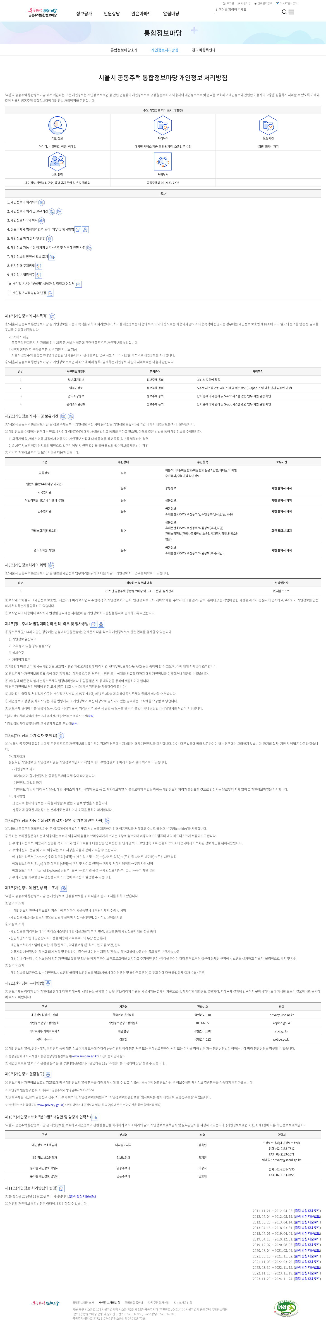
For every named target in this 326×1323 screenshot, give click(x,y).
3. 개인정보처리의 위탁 (22, 220)
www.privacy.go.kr (50, 1104)
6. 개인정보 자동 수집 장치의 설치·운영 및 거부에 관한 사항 (46, 247)
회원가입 (244, 3)
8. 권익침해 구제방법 (21, 265)
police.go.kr (281, 1039)
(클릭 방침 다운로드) (82, 1196)
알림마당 (171, 13)
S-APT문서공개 (287, 3)
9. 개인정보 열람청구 (21, 274)
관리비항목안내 (134, 1302)
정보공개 (84, 13)
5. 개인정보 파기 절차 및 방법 (26, 238)
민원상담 (112, 13)
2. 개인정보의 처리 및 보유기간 (27, 211)
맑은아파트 (141, 13)
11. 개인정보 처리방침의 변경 (26, 292)
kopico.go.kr (281, 1023)
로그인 (228, 3)
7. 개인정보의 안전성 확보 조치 (27, 256)
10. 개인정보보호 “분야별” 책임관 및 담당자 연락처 (40, 283)
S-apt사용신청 (183, 1302)
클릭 (90, 716)
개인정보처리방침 (109, 1302)
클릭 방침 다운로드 (307, 1210)
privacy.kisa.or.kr (282, 1014)
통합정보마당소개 (83, 1302)
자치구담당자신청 (159, 1302)
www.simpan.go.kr (85, 1056)
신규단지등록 (263, 3)
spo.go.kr (281, 1031)
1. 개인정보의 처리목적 (22, 202)
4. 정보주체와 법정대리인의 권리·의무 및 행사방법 (40, 229)
